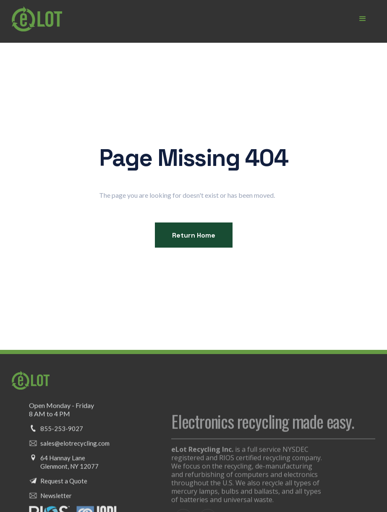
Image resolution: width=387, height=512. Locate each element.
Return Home (193, 235)
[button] (362, 18)
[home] (37, 18)
